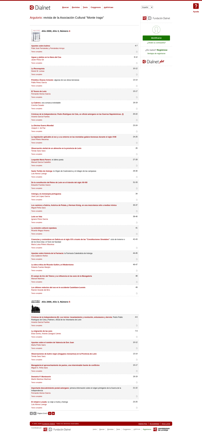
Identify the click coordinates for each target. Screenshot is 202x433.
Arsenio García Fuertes (40, 117)
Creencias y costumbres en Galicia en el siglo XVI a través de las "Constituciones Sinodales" (70, 239)
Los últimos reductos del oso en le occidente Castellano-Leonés (58, 287)
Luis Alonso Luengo (39, 174)
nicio (95, 429)
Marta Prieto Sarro (38, 345)
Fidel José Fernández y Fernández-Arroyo (47, 48)
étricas (108, 7)
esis (85, 7)
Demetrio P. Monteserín (41, 377)
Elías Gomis (36, 334)
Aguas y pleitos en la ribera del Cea (46, 57)
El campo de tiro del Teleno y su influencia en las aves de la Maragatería (61, 276)
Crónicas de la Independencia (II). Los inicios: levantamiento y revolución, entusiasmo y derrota (71, 317)
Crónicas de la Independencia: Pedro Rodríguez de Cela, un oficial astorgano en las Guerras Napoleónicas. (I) (77, 114)
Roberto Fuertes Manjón (40, 267)
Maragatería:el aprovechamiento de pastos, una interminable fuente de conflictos (65, 365)
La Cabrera (36, 103)
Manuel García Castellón (41, 162)
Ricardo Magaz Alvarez (40, 231)
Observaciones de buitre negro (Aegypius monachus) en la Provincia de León (64, 354)
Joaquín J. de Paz (38, 128)
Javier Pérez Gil (37, 60)
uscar (65, 7)
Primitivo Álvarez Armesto (42, 80)
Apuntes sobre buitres (40, 46)
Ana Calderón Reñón (39, 256)
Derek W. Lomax (37, 71)
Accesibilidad (154, 424)
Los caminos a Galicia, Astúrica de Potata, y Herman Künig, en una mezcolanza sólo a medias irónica (74, 205)
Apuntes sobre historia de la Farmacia (47, 253)
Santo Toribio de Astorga (41, 171)
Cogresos (96, 7)
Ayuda (196, 6)
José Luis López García (40, 196)
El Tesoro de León (38, 91)
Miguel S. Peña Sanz (39, 368)
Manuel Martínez (37, 279)
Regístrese (162, 50)
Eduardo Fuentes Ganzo (41, 185)
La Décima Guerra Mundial (42, 126)
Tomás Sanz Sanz (38, 151)
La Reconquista (37, 69)
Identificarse (156, 38)
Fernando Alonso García (40, 94)
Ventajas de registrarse (156, 53)
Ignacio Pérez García (39, 219)
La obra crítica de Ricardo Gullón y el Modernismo (52, 265)
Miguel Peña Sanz (38, 208)
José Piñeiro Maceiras (40, 139)
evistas (76, 7)
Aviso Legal (166, 424)
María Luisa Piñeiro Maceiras (42, 244)
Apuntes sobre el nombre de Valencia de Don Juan (52, 342)
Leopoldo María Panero (41, 160)
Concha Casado (37, 105)
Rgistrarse (147, 429)
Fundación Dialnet (48, 424)
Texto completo (36, 51)
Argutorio (36, 17)
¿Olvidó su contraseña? (156, 43)
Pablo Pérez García (39, 82)
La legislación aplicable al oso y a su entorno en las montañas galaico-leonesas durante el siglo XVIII (73, 137)
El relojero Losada (39, 402)
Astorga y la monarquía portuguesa (46, 194)
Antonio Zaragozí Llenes (51, 334)
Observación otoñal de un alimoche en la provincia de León (56, 148)
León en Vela (36, 217)
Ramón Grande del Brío (40, 290)
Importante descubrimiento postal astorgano (50, 388)
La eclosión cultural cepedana (44, 228)
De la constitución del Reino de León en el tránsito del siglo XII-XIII (59, 182)
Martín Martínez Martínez (41, 379)
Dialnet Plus (142, 424)
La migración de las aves (41, 331)
